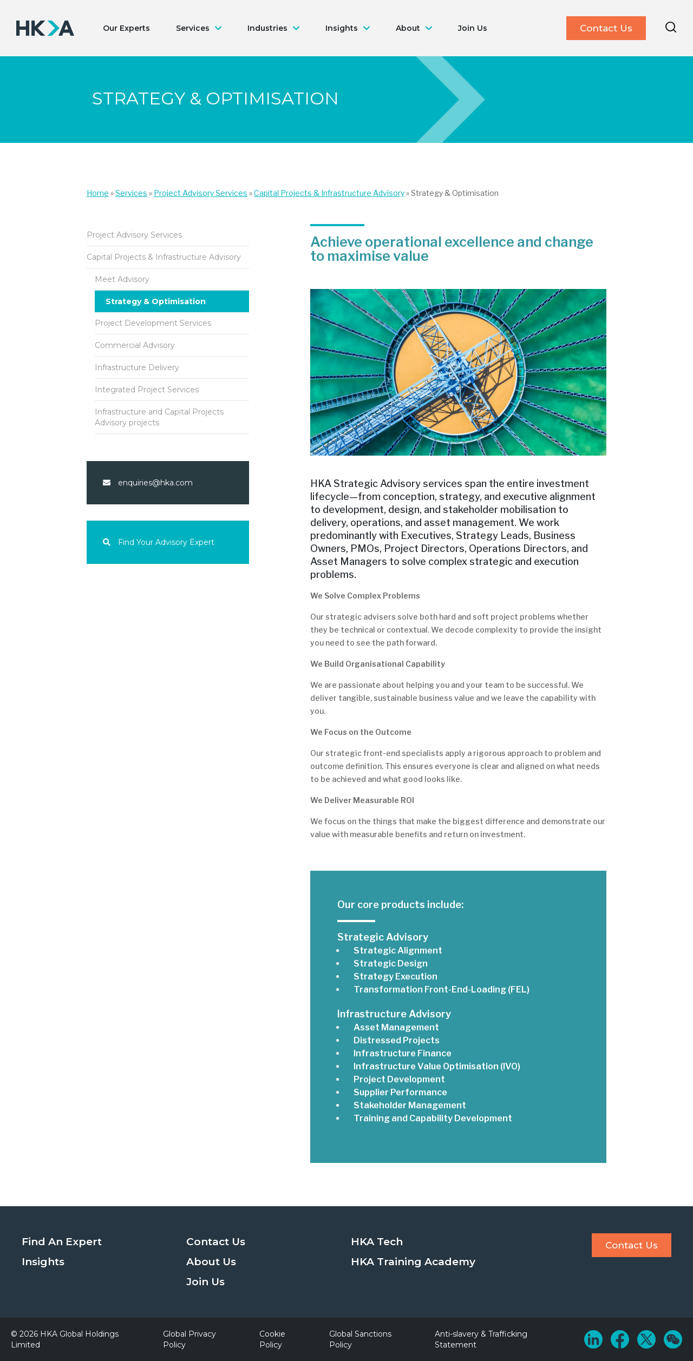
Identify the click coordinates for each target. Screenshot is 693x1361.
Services (193, 28)
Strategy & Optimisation (156, 301)
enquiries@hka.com (148, 483)
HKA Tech (377, 1241)
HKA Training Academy (413, 1261)
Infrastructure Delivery (137, 367)
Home (98, 193)
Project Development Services (153, 323)
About (408, 28)
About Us (211, 1261)
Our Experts (126, 28)
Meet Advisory (122, 279)
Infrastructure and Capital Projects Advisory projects (159, 417)
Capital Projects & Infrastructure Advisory (329, 193)
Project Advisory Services (200, 193)
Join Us (472, 28)
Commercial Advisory (135, 345)
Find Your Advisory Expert (158, 542)
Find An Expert (62, 1241)
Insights (341, 28)
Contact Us (606, 28)
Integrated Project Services (147, 390)
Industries (267, 28)
